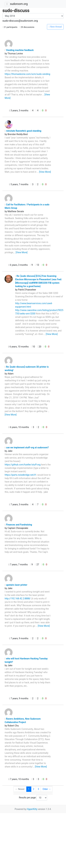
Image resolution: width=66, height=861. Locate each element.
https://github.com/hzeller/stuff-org (23, 464)
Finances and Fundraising (18, 524)
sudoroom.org (19, 4)
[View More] (45, 172)
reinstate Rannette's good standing (23, 131)
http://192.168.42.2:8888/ (18, 598)
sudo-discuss (16, 10)
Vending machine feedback (19, 50)
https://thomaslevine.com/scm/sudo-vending (27, 74)
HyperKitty (32, 809)
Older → (47, 789)
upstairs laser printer (16, 585)
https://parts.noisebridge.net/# (20, 475)
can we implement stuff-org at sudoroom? (27, 447)
